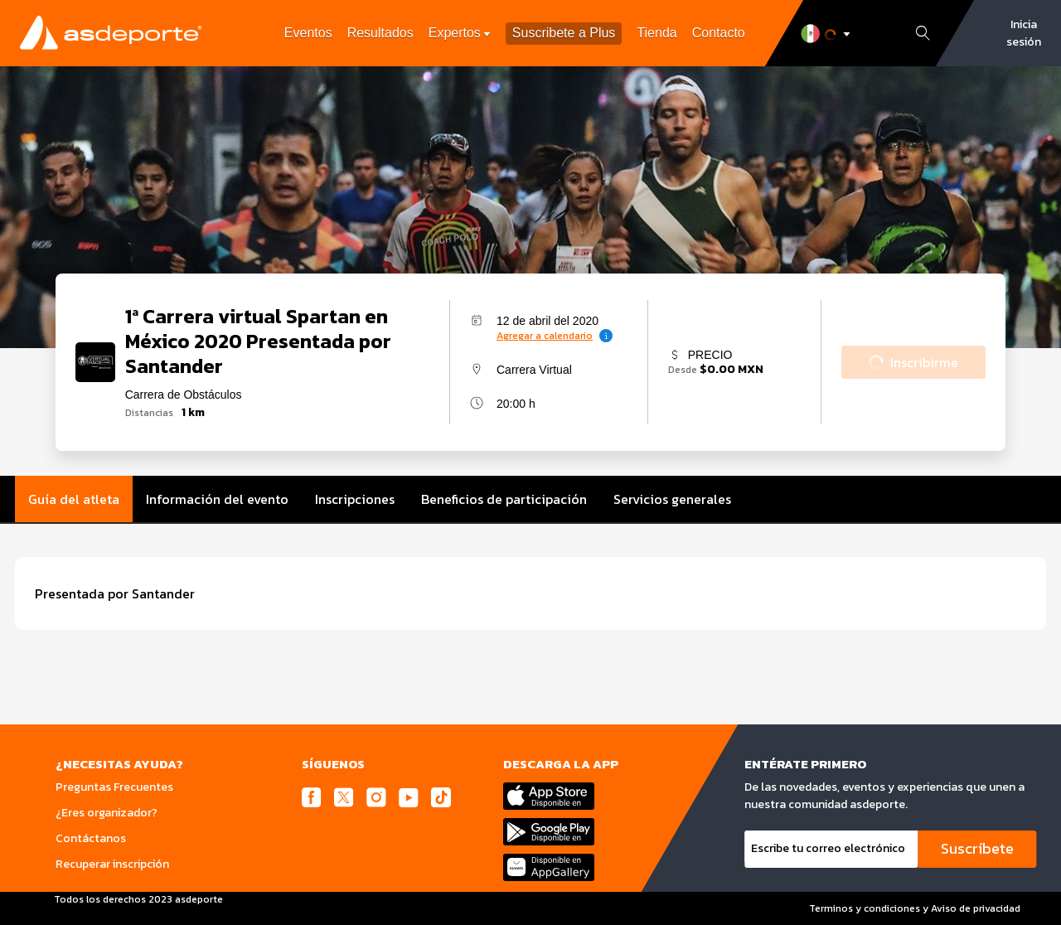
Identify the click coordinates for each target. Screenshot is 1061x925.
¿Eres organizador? (106, 812)
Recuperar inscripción (112, 864)
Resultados (380, 33)
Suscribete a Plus (564, 33)
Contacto (718, 33)
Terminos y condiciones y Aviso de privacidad (914, 908)
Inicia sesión (1023, 33)
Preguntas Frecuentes (114, 787)
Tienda (656, 33)
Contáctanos (91, 838)
